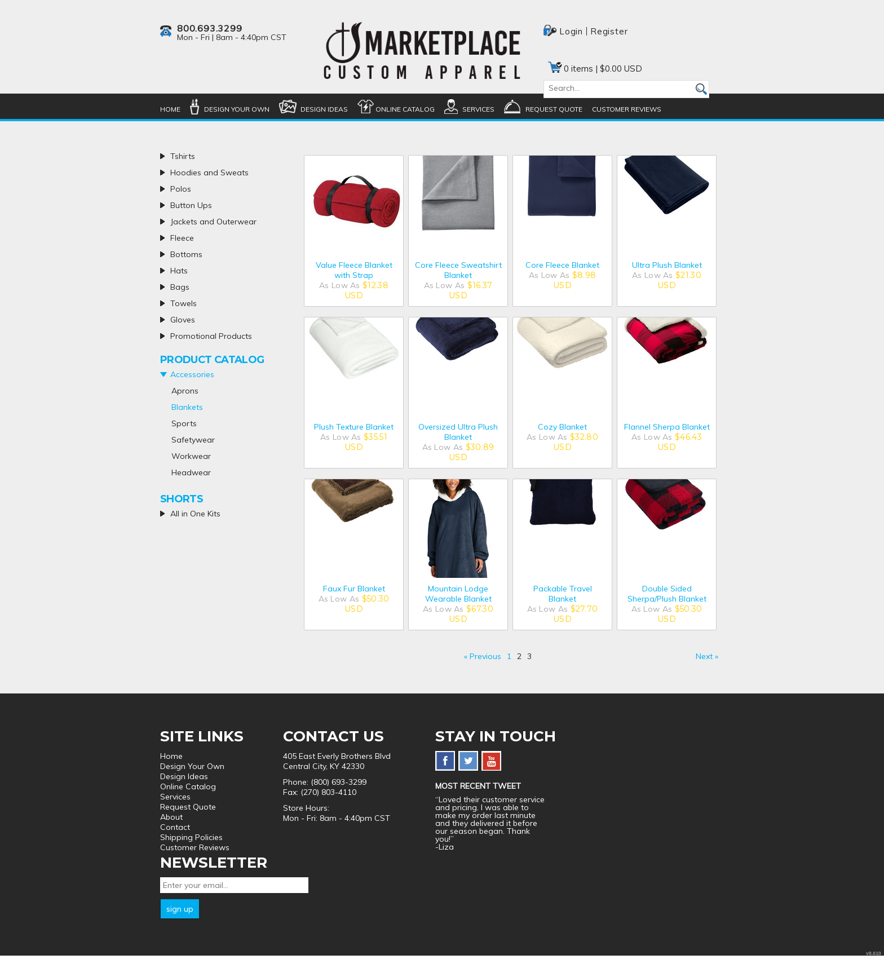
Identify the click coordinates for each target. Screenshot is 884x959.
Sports (184, 423)
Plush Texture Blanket (354, 427)
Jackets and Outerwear (213, 221)
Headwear (191, 472)
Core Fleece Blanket (562, 265)
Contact (175, 827)
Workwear (191, 456)
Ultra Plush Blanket (667, 265)
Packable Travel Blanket (562, 594)
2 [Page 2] (519, 656)
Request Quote (553, 109)
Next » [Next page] (707, 656)
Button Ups (191, 205)
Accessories (192, 374)
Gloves (182, 320)
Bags (179, 287)
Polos (180, 189)
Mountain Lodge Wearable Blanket (458, 594)
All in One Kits (195, 514)
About (171, 817)
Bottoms (186, 254)
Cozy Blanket (562, 427)
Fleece (182, 238)
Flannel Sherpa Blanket (667, 427)
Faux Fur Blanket (354, 589)
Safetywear (193, 440)
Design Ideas (324, 109)
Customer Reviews (626, 109)
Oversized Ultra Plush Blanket (458, 432)
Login (571, 31)
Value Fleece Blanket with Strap (354, 270)
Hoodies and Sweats (209, 172)
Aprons (184, 391)
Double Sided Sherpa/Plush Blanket (666, 594)
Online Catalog (405, 109)
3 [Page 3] (529, 656)
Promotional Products (211, 336)
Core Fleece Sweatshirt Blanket (458, 270)
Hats (179, 271)
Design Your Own (236, 109)
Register (608, 31)
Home (170, 109)
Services (478, 109)
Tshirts (182, 156)
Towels (183, 303)
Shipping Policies (191, 837)
